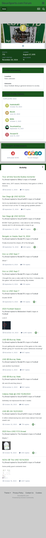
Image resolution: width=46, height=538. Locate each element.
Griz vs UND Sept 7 (10, 254)
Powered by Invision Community (23, 497)
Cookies (39, 493)
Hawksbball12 (15, 104)
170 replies (24, 190)
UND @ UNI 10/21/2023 (12, 411)
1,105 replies (24, 453)
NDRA (12, 119)
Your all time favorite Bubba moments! (18, 177)
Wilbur (20, 179)
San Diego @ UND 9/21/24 (13, 196)
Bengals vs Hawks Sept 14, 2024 (16, 236)
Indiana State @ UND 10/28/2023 (16, 394)
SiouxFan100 (22, 199)
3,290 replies (26, 332)
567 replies (25, 352)
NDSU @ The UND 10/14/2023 (15, 460)
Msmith (12, 112)
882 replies (24, 404)
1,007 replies (24, 481)
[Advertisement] (23, 18)
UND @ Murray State (11, 340)
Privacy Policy (18, 493)
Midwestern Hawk (24, 311)
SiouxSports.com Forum (17, 3)
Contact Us (29, 493)
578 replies (25, 264)
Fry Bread (6, 179)
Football (33, 179)
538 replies (26, 247)
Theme (7, 493)
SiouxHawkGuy (15, 126)
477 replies (26, 209)
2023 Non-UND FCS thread (14, 431)
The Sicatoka (22, 434)
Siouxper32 (14, 134)
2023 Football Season (11, 309)
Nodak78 (21, 239)
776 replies (24, 424)
